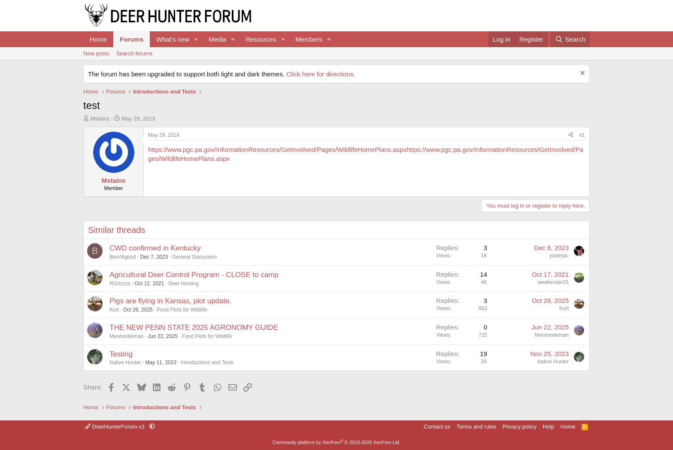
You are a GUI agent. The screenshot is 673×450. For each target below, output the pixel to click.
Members (308, 39)
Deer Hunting (183, 284)
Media (217, 39)
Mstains (100, 118)
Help (549, 426)
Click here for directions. (320, 74)
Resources (261, 39)
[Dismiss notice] (581, 74)
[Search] (570, 39)
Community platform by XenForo (336, 442)
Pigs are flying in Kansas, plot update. (170, 301)
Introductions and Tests (207, 362)
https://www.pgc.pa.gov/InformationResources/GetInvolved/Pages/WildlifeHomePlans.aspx (277, 149)
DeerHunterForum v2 (115, 426)
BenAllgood (122, 257)
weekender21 (553, 282)
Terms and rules (476, 426)
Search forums (134, 53)
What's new (172, 39)
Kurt (114, 310)
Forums (131, 39)
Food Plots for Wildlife (182, 310)
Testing (121, 354)
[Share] (570, 135)
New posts (96, 53)
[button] (196, 39)
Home (98, 39)
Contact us (437, 426)
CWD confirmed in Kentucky (155, 248)
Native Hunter (125, 362)
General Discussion (194, 257)
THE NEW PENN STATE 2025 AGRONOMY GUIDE (193, 327)
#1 (582, 135)
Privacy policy (520, 426)
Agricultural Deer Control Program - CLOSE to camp (194, 275)
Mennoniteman (126, 336)
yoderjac (559, 256)
